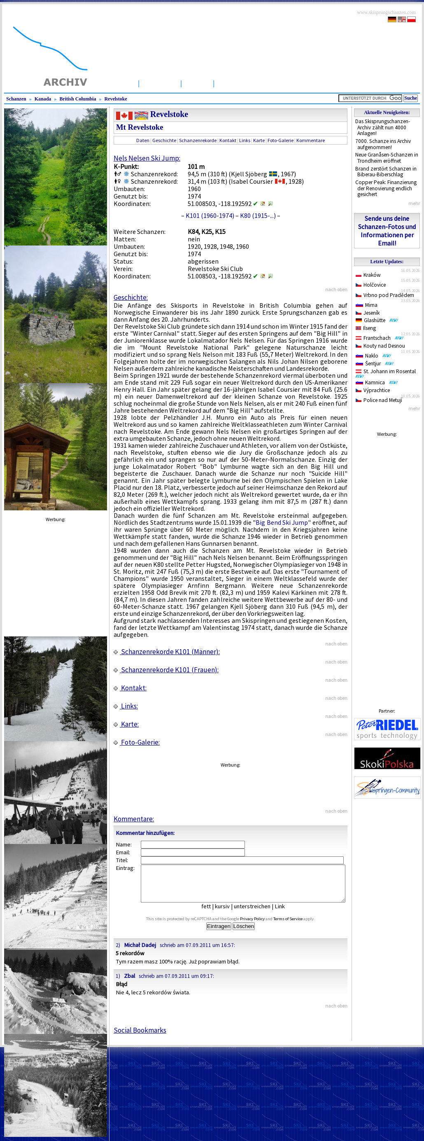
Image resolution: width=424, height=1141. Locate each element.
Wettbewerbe (242, 83)
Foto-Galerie (281, 140)
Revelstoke (115, 99)
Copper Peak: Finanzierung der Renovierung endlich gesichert (386, 188)
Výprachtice (373, 390)
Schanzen (160, 83)
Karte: (126, 724)
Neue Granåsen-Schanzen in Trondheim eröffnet (386, 157)
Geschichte (164, 140)
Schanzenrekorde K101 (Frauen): (166, 669)
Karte (259, 140)
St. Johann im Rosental (387, 373)
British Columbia (77, 99)
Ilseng (366, 328)
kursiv (228, 913)
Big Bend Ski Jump (282, 522)
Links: (126, 706)
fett (212, 913)
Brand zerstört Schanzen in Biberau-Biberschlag (386, 171)
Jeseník (368, 312)
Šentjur (375, 363)
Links (244, 140)
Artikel (197, 83)
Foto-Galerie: (137, 742)
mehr (414, 203)
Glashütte (377, 320)
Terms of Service (297, 926)
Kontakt (227, 140)
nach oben (336, 289)
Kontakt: (130, 687)
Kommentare (310, 140)
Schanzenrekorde (198, 140)
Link (286, 913)
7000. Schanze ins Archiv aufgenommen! (383, 144)
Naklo (373, 355)
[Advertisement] (387, 564)
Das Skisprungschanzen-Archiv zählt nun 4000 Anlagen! (382, 127)
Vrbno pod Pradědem (385, 295)
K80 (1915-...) (258, 215)
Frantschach (380, 337)
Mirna (366, 305)
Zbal (129, 983)
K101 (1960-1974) (210, 215)
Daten (142, 140)
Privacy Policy (261, 926)
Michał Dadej (140, 952)
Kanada (43, 99)
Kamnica (377, 382)
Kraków (368, 274)
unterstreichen (258, 913)
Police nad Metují (379, 400)
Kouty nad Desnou (380, 345)
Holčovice (371, 284)
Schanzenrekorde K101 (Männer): (167, 651)
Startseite (117, 83)
